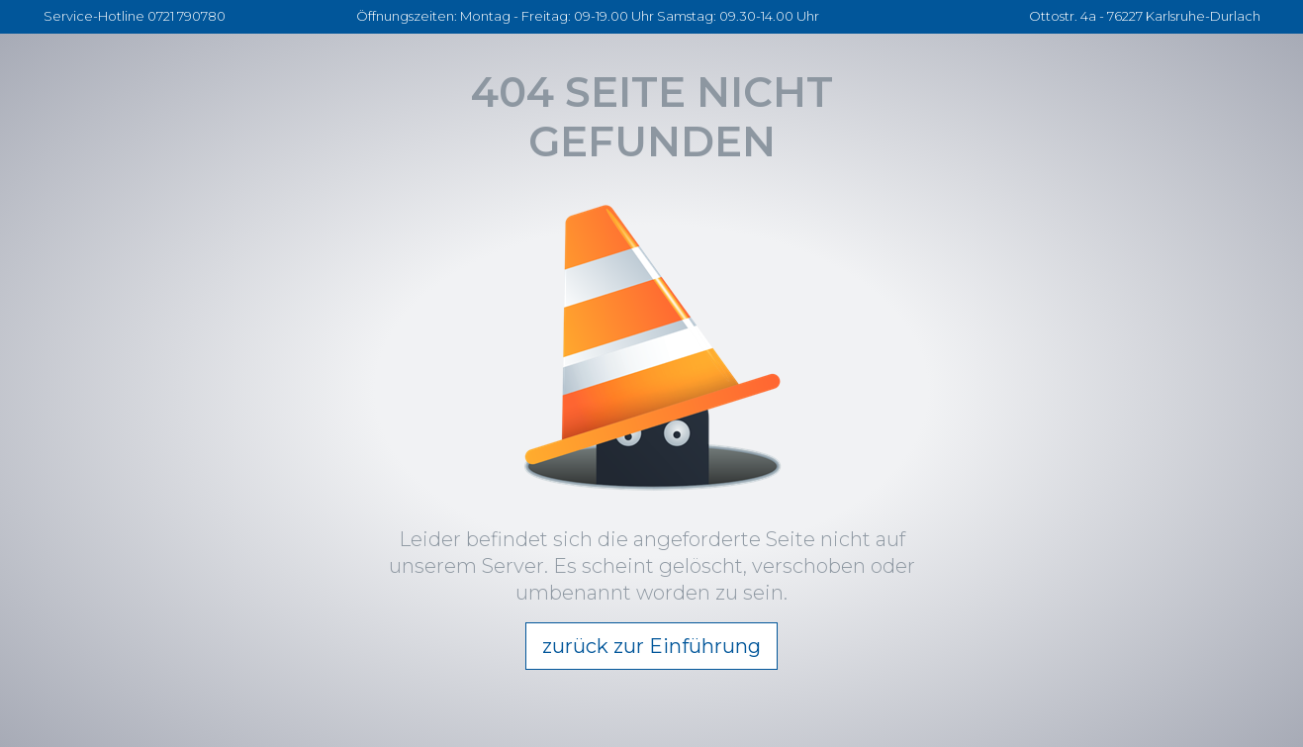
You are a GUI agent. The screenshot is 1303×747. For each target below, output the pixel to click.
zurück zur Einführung (651, 646)
